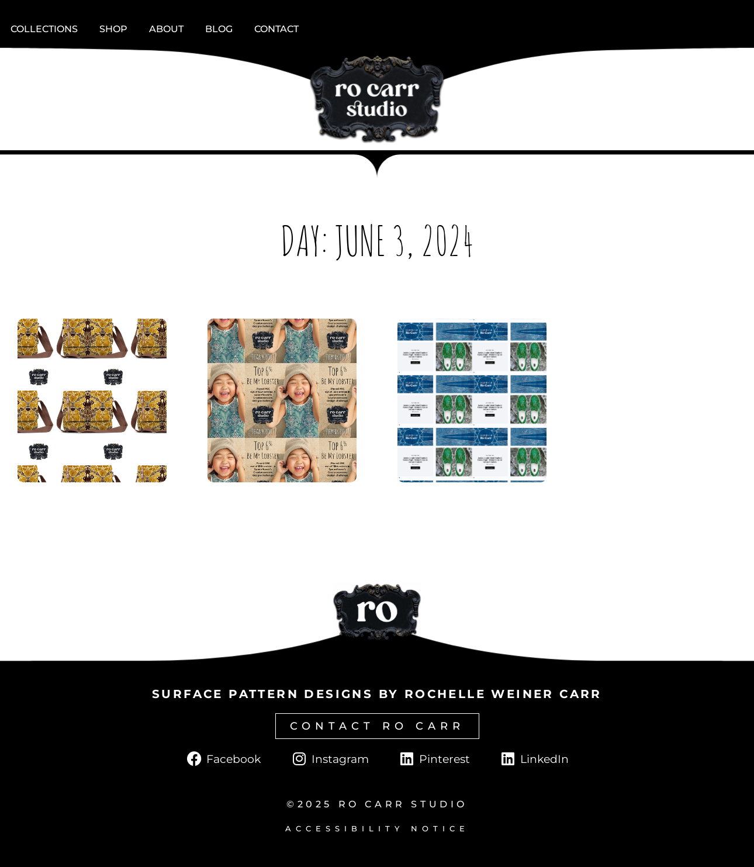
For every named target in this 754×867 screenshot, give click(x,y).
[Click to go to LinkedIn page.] (534, 759)
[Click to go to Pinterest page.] (434, 759)
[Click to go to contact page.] (377, 726)
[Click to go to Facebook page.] (223, 759)
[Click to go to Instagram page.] (329, 759)
